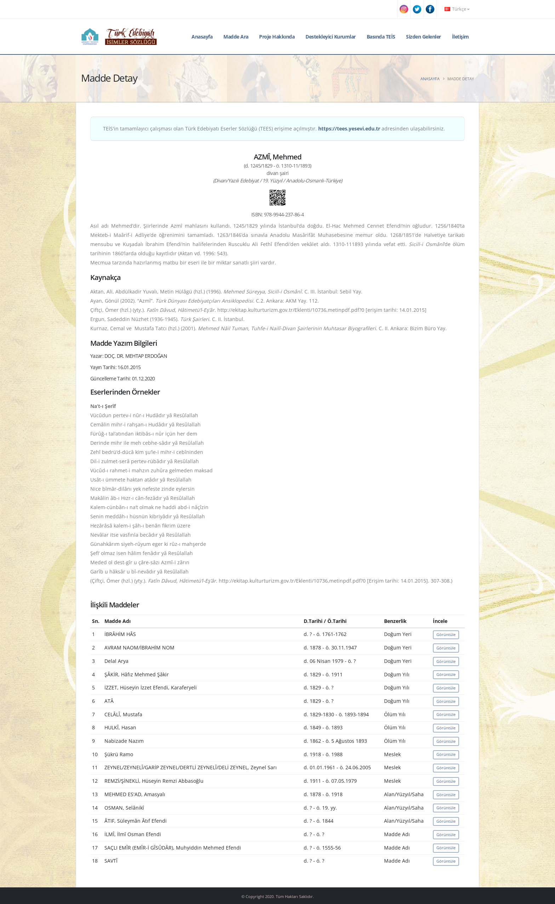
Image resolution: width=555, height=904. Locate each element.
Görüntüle (446, 634)
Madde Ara (235, 36)
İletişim (460, 36)
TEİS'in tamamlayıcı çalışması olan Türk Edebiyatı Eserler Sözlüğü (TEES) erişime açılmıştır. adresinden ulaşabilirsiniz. (274, 128)
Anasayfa (201, 36)
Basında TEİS (381, 36)
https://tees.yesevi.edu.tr (349, 128)
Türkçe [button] (457, 9)
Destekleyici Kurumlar (330, 36)
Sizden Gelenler (423, 36)
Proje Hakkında (276, 36)
